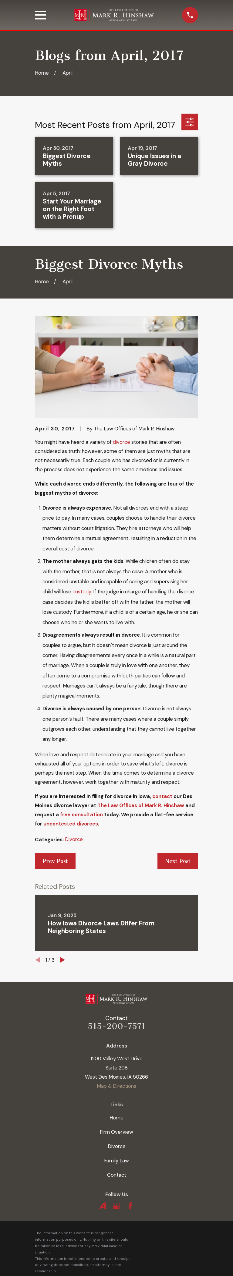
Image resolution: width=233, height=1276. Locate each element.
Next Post (178, 861)
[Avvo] (102, 1205)
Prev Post (55, 861)
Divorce (74, 839)
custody (82, 591)
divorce (121, 442)
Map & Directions (116, 1086)
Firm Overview (116, 1132)
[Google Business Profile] (116, 1205)
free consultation (81, 814)
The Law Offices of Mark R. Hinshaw (140, 805)
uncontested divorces (70, 823)
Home (116, 1117)
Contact (116, 1175)
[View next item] (62, 960)
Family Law (116, 1160)
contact (162, 796)
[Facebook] (130, 1205)
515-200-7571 (116, 1026)
